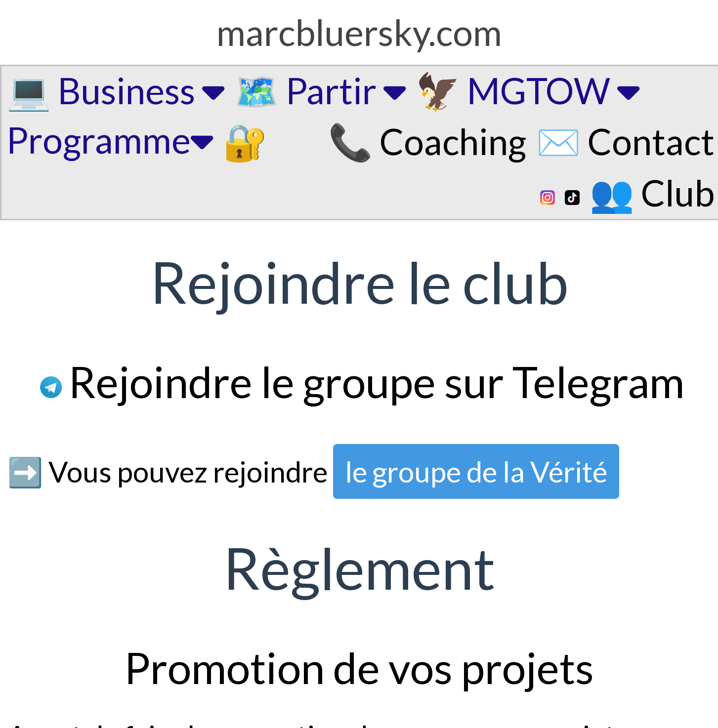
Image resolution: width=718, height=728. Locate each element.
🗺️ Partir (320, 90)
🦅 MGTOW (527, 90)
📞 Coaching (427, 141)
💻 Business (115, 90)
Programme (109, 139)
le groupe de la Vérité (476, 471)
